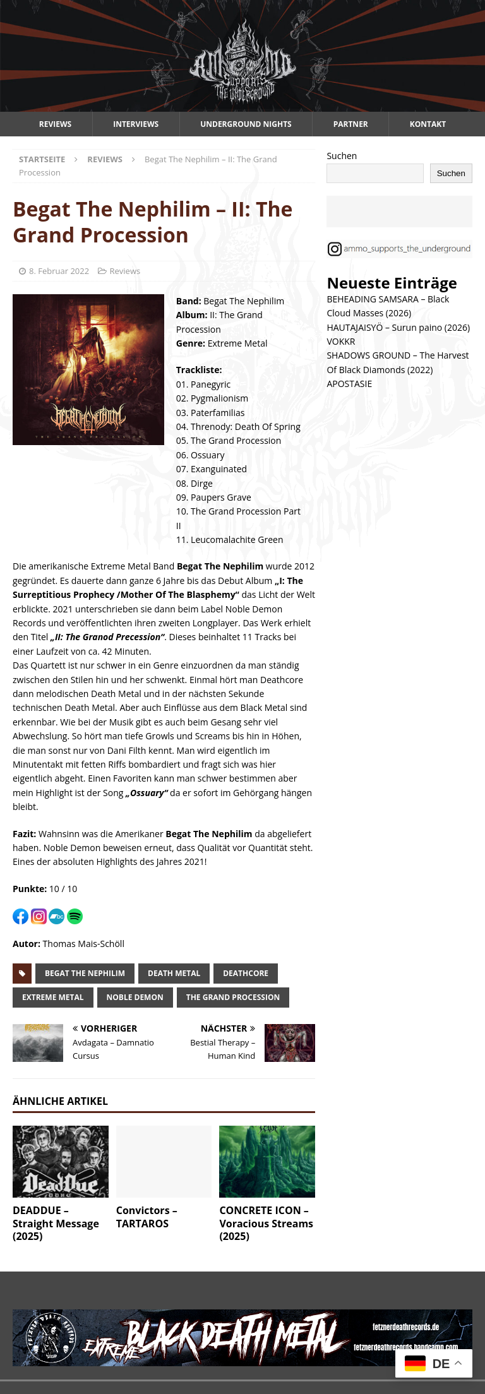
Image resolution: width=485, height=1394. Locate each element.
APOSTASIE (349, 384)
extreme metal (53, 997)
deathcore (245, 973)
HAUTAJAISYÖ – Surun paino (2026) (398, 327)
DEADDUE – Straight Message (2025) (56, 1223)
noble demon (135, 997)
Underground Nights (246, 124)
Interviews (136, 124)
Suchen (341, 156)
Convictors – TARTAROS (146, 1216)
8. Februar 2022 (59, 271)
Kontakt (428, 124)
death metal (174, 973)
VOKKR (340, 341)
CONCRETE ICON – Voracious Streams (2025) (266, 1223)
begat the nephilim (85, 973)
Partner (350, 124)
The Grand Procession (233, 997)
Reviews (55, 124)
